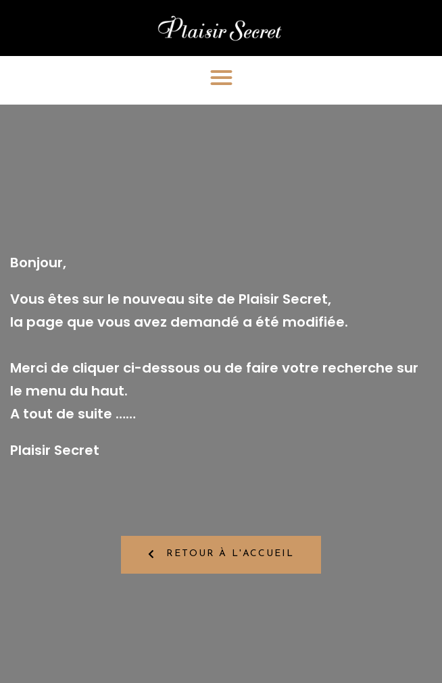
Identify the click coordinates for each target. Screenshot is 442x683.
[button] (221, 77)
